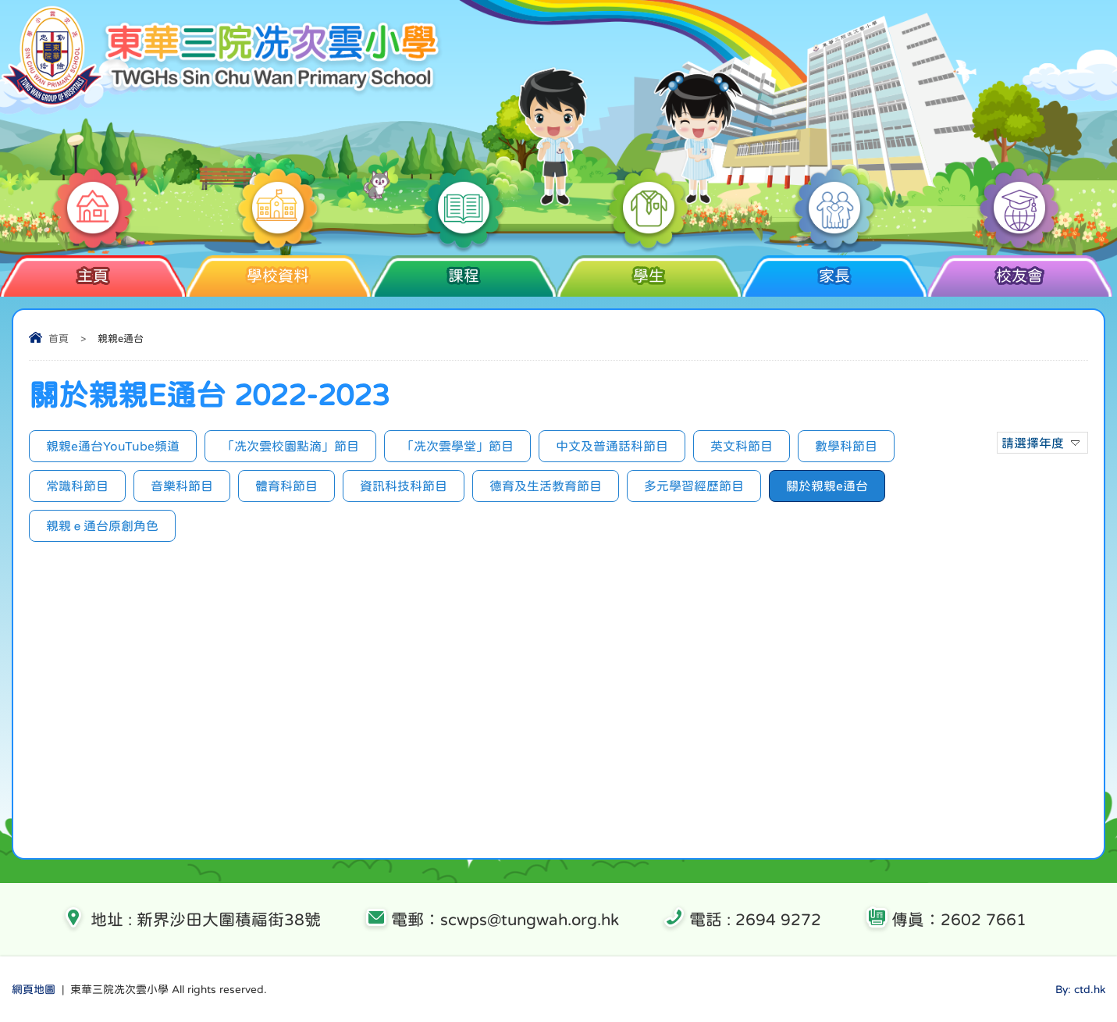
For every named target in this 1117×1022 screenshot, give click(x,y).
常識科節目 (77, 485)
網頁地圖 (33, 989)
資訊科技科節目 (403, 485)
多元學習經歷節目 (694, 485)
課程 (463, 269)
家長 (834, 269)
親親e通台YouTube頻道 (113, 446)
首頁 (58, 338)
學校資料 (278, 269)
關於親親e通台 (827, 485)
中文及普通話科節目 (612, 446)
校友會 (1020, 269)
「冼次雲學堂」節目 (457, 446)
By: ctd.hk (1080, 989)
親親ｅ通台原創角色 (102, 525)
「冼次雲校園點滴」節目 (290, 446)
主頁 (92, 269)
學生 (649, 269)
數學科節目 (846, 446)
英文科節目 (741, 446)
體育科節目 (286, 485)
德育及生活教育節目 (545, 485)
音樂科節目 (182, 485)
